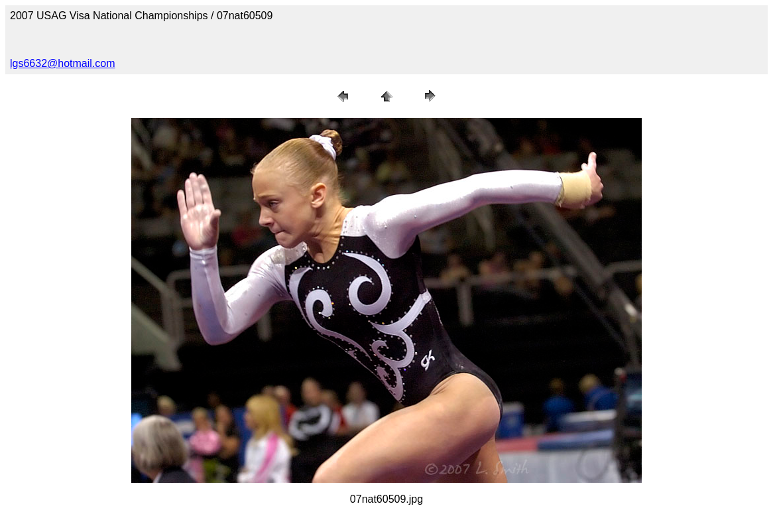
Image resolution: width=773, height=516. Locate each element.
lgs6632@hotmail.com (62, 63)
